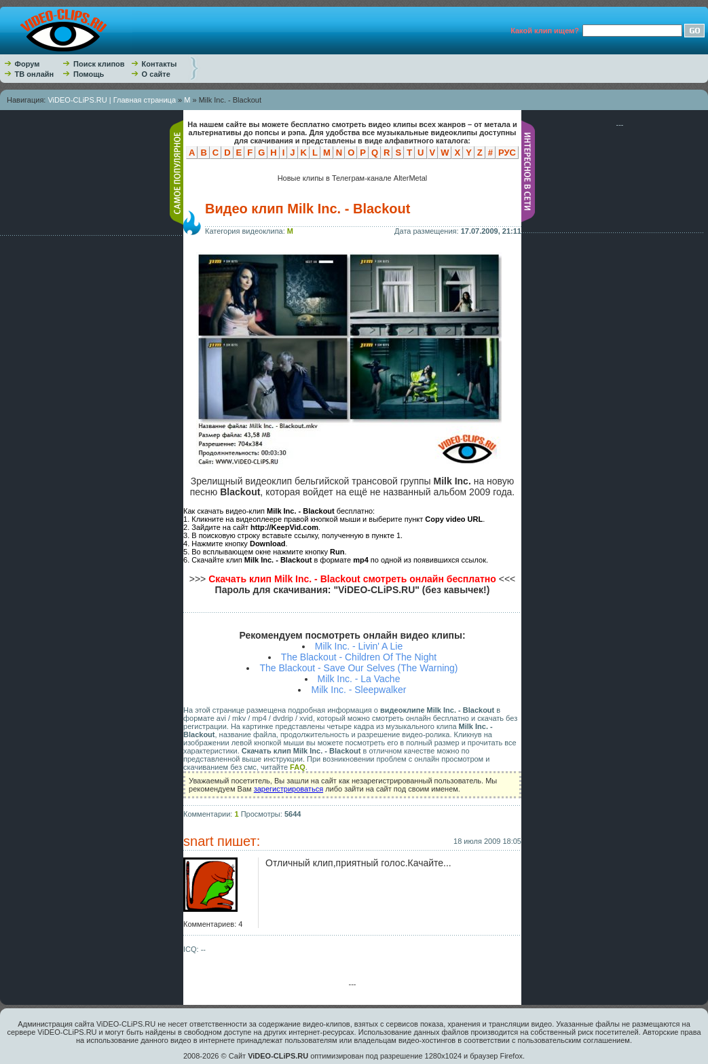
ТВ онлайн (34, 74)
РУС (507, 152)
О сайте (156, 74)
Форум (27, 64)
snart (198, 841)
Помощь (88, 74)
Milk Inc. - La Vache (359, 678)
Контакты (159, 64)
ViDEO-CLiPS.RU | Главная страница (112, 100)
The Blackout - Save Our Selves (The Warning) (358, 667)
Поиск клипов (99, 64)
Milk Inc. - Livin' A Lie (359, 646)
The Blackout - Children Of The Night (358, 657)
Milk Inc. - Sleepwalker (358, 689)
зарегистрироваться (288, 789)
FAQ (297, 767)
